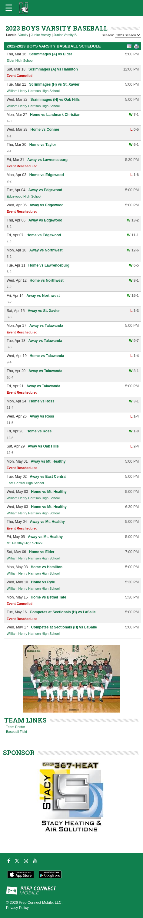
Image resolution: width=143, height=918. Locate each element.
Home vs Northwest (47, 280)
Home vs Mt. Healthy (48, 492)
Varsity (23, 35)
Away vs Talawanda (46, 325)
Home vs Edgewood (46, 175)
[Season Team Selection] (128, 35)
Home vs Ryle (43, 582)
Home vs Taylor (42, 145)
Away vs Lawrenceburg (47, 160)
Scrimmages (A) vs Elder (50, 54)
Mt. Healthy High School (24, 543)
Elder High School (20, 60)
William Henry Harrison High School (33, 91)
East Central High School (25, 483)
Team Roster (15, 727)
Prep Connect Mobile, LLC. (40, 902)
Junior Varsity (41, 35)
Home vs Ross (42, 401)
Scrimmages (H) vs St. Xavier (54, 84)
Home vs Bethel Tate (48, 597)
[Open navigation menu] (9, 8)
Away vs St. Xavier (44, 311)
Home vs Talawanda (47, 356)
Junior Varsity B (65, 35)
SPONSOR (19, 752)
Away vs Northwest (46, 250)
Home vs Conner (44, 129)
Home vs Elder (41, 552)
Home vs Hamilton (46, 567)
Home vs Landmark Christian (55, 115)
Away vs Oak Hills (43, 446)
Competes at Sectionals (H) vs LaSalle (62, 612)
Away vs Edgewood (45, 190)
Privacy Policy (17, 908)
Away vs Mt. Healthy (48, 461)
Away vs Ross (42, 416)
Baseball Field (16, 731)
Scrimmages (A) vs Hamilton (53, 69)
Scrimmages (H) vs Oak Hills (55, 99)
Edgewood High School (24, 196)
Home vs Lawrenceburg (48, 265)
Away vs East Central (48, 476)
